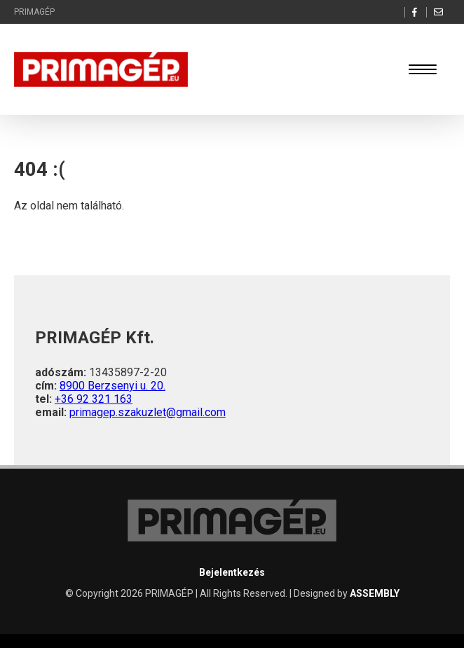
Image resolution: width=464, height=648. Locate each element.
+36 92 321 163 (93, 399)
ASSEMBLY (375, 593)
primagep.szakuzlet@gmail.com (147, 412)
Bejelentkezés (232, 572)
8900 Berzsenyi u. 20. (112, 385)
